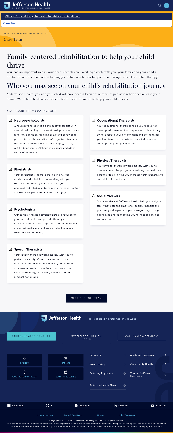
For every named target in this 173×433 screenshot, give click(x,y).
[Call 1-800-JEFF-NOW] (141, 336)
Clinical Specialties (18, 16)
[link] (108, 355)
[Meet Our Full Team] (86, 298)
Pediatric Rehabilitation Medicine (57, 16)
